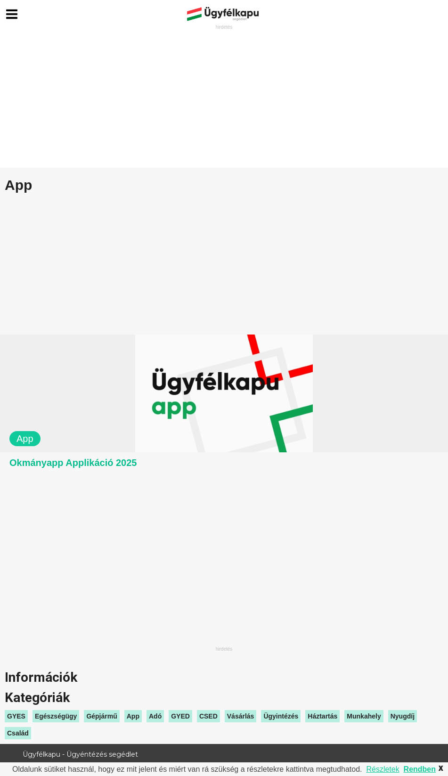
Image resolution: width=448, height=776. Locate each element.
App (133, 716)
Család (18, 733)
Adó (155, 716)
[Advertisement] (224, 97)
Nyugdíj (403, 716)
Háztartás (322, 716)
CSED (208, 716)
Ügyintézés (280, 716)
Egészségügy (56, 716)
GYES (16, 716)
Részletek (382, 769)
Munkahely (364, 716)
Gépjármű (101, 716)
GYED (180, 716)
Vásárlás (240, 716)
